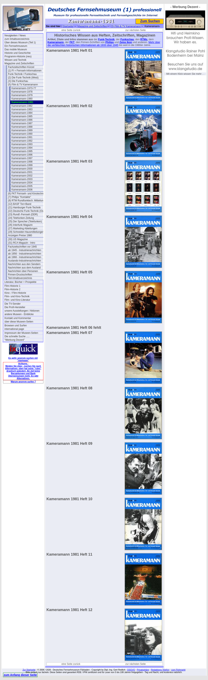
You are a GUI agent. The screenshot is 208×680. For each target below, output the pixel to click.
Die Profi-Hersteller (15, 307)
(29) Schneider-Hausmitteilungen (26, 231)
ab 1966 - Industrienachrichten (24, 257)
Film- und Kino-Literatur (17, 299)
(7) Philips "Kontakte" (19, 197)
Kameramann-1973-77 (23, 88)
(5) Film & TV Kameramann (23, 84)
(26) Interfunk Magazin (20, 225)
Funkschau (127, 39)
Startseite (68, 26)
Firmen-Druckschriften (20, 274)
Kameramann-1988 (22, 126)
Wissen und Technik (15, 59)
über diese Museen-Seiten (19, 321)
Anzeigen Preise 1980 (20, 235)
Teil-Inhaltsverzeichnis (20, 278)
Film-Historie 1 (12, 285)
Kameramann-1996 (22, 154)
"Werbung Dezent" (15, 339)
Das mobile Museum (16, 49)
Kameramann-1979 (22, 95)
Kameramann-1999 (22, 165)
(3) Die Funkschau (18, 81)
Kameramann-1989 (22, 130)
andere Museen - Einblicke (19, 314)
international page (14, 329)
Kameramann (55, 42)
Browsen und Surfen (16, 325)
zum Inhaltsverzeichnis (17, 39)
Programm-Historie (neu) (18, 56)
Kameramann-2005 (22, 186)
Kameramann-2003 (22, 179)
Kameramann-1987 (22, 123)
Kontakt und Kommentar (18, 318)
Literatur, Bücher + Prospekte (20, 282)
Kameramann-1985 (22, 116)
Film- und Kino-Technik (17, 296)
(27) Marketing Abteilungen (22, 228)
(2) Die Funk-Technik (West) (23, 77)
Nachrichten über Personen (23, 271)
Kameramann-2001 (22, 172)
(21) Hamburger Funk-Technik (24, 207)
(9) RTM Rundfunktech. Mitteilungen (27, 200)
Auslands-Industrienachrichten (24, 260)
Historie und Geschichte (18, 53)
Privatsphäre (143, 670)
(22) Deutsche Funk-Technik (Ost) (26, 211)
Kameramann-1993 (22, 144)
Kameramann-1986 (22, 119)
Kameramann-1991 (22, 137)
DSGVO (131, 670)
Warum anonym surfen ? (23, 381)
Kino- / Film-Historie (15, 292)
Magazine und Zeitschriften (19, 63)
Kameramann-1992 (22, 140)
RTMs (143, 39)
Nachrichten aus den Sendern (24, 264)
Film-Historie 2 (12, 289)
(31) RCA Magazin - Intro (21, 242)
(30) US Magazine (18, 239)
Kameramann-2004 (22, 182)
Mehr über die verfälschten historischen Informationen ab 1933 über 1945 (103, 44)
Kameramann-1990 (22, 133)
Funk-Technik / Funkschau (22, 74)
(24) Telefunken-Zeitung (21, 218)
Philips (109, 42)
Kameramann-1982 (22, 105)
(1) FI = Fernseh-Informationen (25, 70)
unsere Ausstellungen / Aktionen (22, 310)
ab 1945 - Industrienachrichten (24, 250)
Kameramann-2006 (22, 189)
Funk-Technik (106, 39)
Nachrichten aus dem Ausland (24, 267)
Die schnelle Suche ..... (17, 336)
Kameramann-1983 (22, 109)
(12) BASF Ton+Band (19, 204)
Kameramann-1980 (22, 98)
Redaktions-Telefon (160, 670)
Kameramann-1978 (22, 91)
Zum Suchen (150, 21)
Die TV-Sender (13, 303)
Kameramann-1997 (22, 158)
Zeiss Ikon (126, 42)
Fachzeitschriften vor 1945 (22, 246)
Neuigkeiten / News (15, 35)
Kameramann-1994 (22, 147)
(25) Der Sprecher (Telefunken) (25, 221)
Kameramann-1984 (22, 112)
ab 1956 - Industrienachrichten (24, 253)
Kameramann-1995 (22, 151)
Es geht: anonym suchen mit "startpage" (23, 359)
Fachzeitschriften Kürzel (21, 67)
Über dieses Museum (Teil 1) (20, 42)
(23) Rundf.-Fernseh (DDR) (23, 214)
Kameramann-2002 (22, 175)
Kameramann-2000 (22, 168)
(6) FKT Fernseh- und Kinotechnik (26, 193)
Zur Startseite (29, 670)
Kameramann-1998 (22, 161)
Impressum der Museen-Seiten (21, 332)
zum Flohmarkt (178, 670)
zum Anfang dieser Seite (20, 675)
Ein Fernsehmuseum (16, 46)
